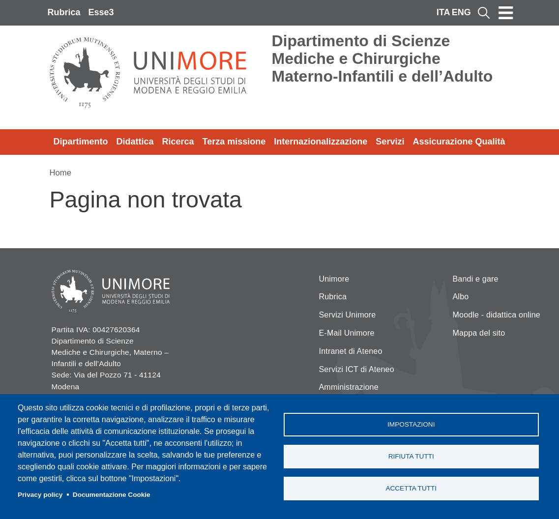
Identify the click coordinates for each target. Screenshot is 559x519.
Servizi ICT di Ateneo (356, 369)
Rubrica (64, 12)
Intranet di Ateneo (350, 351)
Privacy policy (40, 494)
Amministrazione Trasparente (349, 393)
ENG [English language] (461, 12)
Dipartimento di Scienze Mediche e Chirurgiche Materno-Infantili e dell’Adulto (382, 58)
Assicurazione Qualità (458, 141)
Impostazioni (411, 424)
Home (61, 172)
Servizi (390, 141)
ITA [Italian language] (443, 12)
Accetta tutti (411, 488)
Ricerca (178, 141)
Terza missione (234, 141)
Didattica (135, 141)
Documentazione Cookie (111, 494)
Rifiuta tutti (411, 456)
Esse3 (101, 12)
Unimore (334, 279)
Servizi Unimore (347, 315)
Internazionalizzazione (320, 141)
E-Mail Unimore (347, 333)
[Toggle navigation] (506, 12)
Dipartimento (81, 141)
